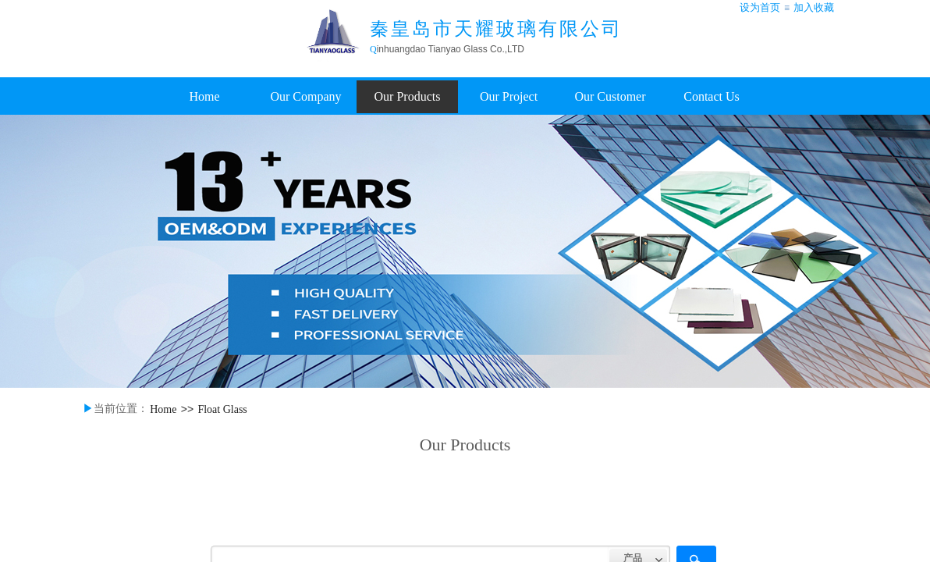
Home (204, 96)
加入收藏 (813, 7)
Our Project (509, 96)
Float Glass (222, 409)
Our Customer (609, 96)
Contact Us (711, 96)
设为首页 (760, 7)
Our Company (305, 96)
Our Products (407, 96)
